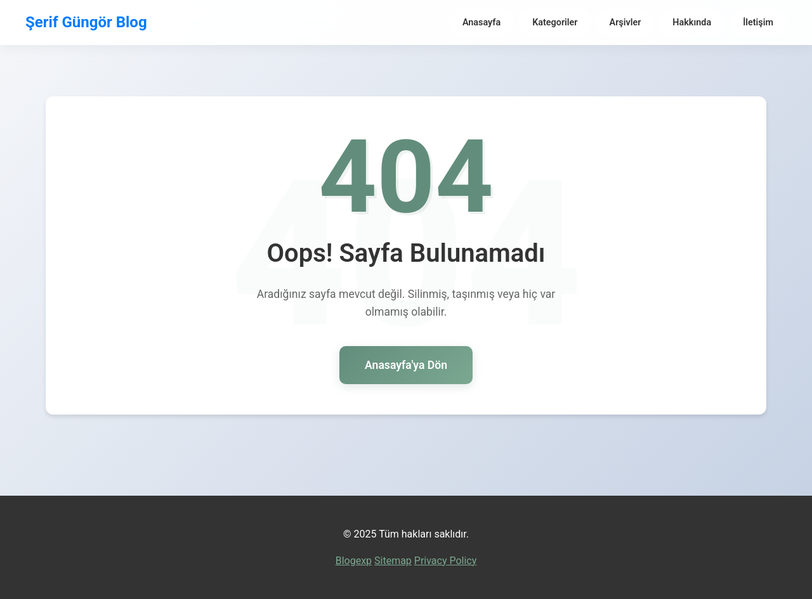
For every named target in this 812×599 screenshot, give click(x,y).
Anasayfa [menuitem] (481, 22)
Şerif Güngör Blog (86, 22)
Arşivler (625, 22)
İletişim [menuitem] (758, 22)
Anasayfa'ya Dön (406, 365)
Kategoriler (554, 22)
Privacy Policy (445, 561)
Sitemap (393, 561)
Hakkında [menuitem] (691, 22)
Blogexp (354, 561)
